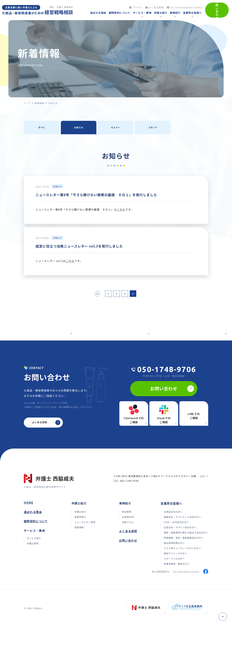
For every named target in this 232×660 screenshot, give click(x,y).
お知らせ (79, 127)
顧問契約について (36, 564)
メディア (153, 127)
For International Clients (186, 614)
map (204, 518)
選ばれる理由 (33, 554)
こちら (121, 209)
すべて (41, 127)
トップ (27, 103)
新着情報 (39, 103)
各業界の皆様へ (171, 546)
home (28, 545)
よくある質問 (128, 574)
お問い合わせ (128, 583)
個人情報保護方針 (160, 614)
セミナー (116, 127)
